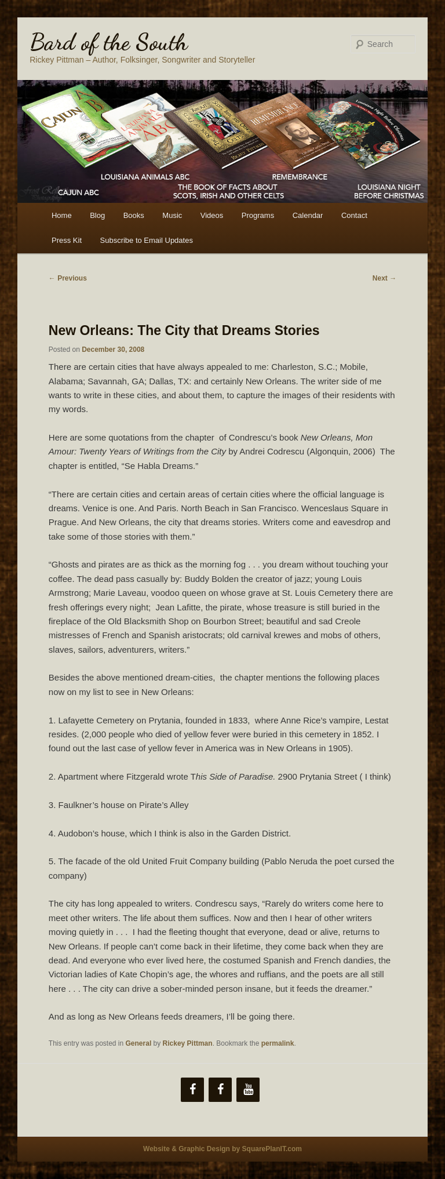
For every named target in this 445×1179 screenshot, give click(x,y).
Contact (354, 215)
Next (384, 278)
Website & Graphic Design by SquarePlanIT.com (222, 1149)
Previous (68, 278)
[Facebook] (192, 1090)
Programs (258, 215)
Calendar (308, 215)
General (139, 1043)
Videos (212, 215)
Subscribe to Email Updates (146, 240)
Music (172, 215)
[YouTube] (248, 1090)
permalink (277, 1043)
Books (133, 215)
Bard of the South (109, 42)
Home (62, 215)
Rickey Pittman (188, 1043)
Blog (97, 215)
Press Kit (67, 240)
